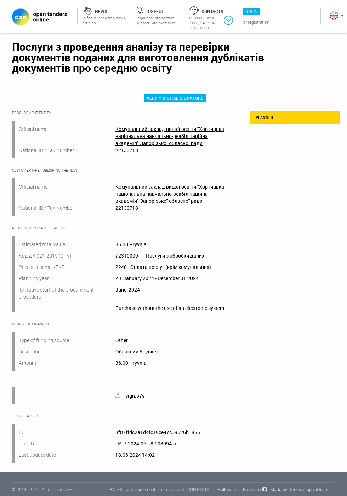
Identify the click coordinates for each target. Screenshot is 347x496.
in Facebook (249, 489)
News (101, 11)
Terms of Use (171, 489)
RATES (115, 489)
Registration (258, 22)
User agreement (140, 489)
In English (334, 15)
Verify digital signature (175, 98)
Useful (156, 11)
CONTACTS (198, 489)
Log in (251, 11)
